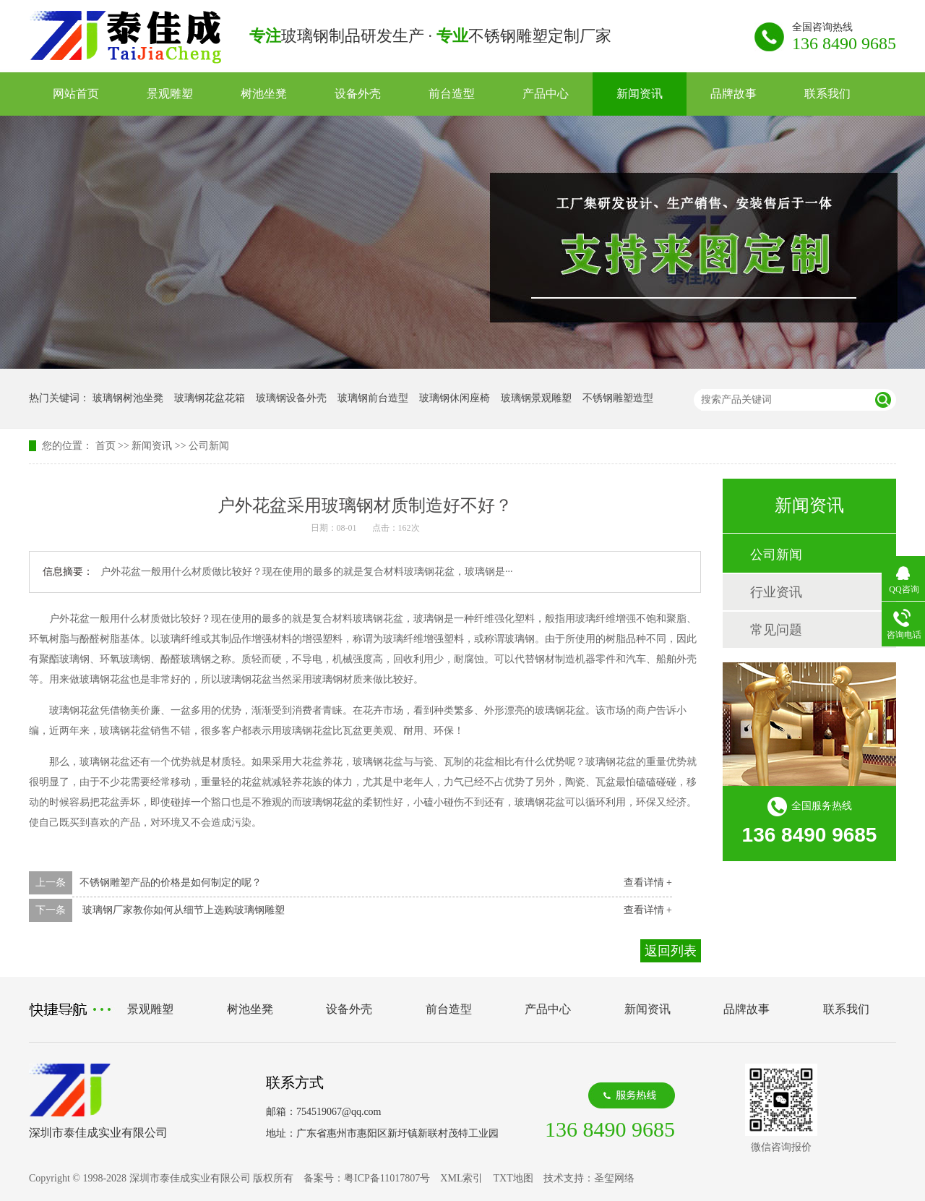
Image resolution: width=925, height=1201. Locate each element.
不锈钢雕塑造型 (617, 398)
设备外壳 (358, 93)
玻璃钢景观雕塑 (536, 398)
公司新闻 (209, 445)
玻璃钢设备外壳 (291, 398)
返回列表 (671, 951)
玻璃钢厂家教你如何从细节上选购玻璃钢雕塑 (182, 910)
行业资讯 (776, 592)
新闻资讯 (639, 93)
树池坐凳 (264, 93)
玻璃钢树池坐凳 (127, 398)
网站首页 (76, 93)
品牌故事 (733, 93)
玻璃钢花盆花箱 (209, 398)
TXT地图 (513, 1178)
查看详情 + (648, 882)
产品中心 (545, 93)
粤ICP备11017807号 (387, 1178)
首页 (105, 445)
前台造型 (452, 93)
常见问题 (776, 630)
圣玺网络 (614, 1178)
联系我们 (827, 93)
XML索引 (461, 1178)
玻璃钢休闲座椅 (454, 398)
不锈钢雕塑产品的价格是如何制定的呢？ (170, 882)
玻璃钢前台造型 (372, 398)
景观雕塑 (170, 93)
